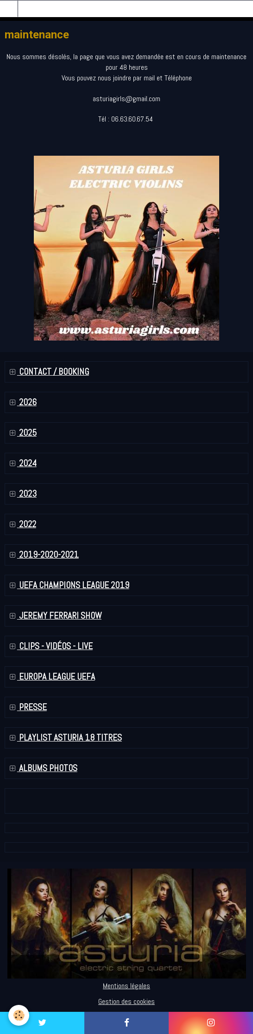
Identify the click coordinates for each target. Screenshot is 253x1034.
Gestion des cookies (126, 1001)
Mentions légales (126, 986)
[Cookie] (18, 1015)
